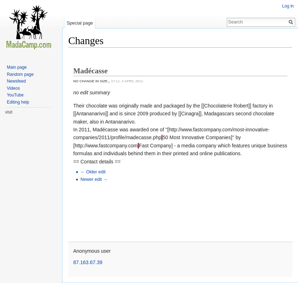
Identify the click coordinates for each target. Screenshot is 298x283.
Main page (17, 67)
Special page (79, 23)
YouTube (15, 95)
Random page (20, 74)
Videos (13, 88)
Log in (288, 6)
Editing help (18, 102)
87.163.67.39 (87, 262)
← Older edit (93, 171)
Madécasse (90, 71)
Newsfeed (16, 81)
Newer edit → (93, 179)
